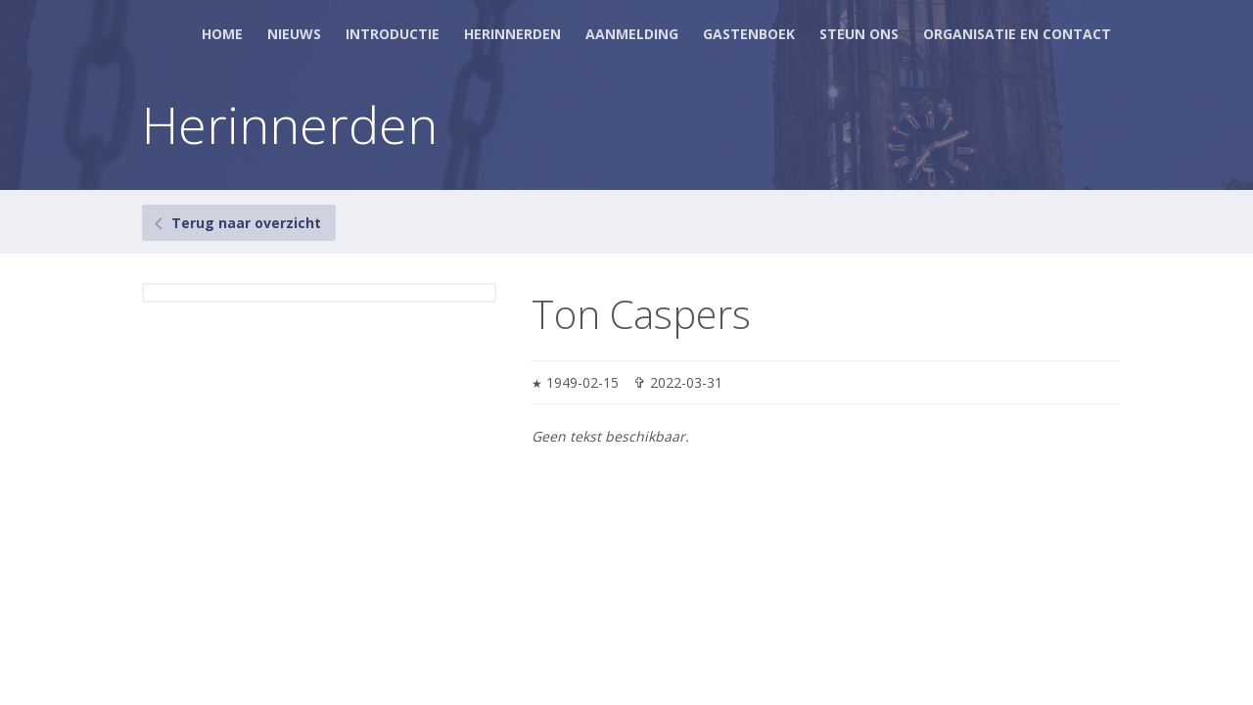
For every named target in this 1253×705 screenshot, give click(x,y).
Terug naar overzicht (246, 222)
